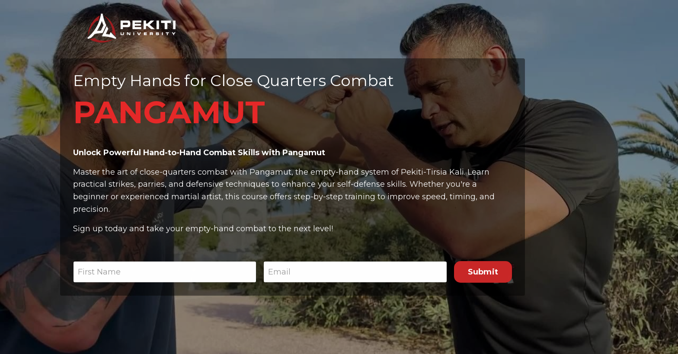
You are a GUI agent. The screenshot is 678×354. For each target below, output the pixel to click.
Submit (483, 272)
